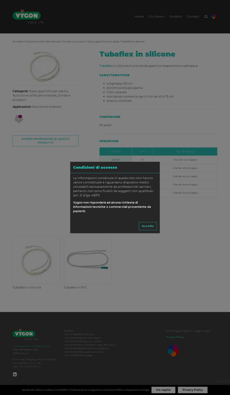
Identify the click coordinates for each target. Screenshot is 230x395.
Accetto (148, 226)
